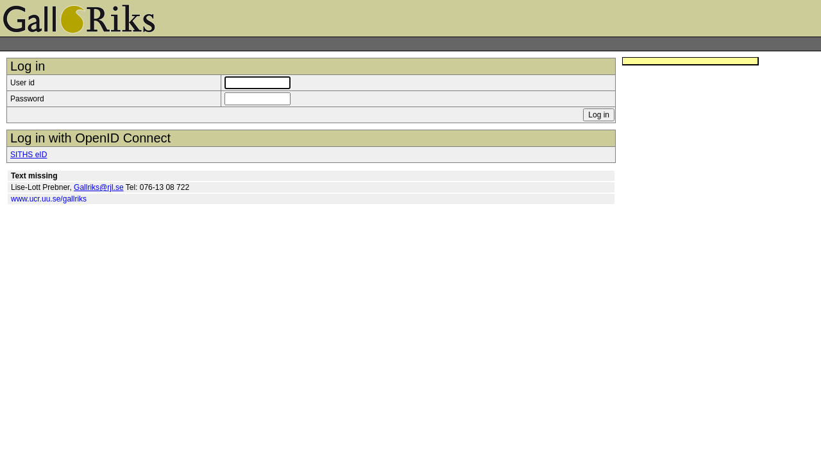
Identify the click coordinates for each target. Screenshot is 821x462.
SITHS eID (28, 154)
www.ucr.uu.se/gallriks (49, 198)
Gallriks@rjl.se (99, 187)
